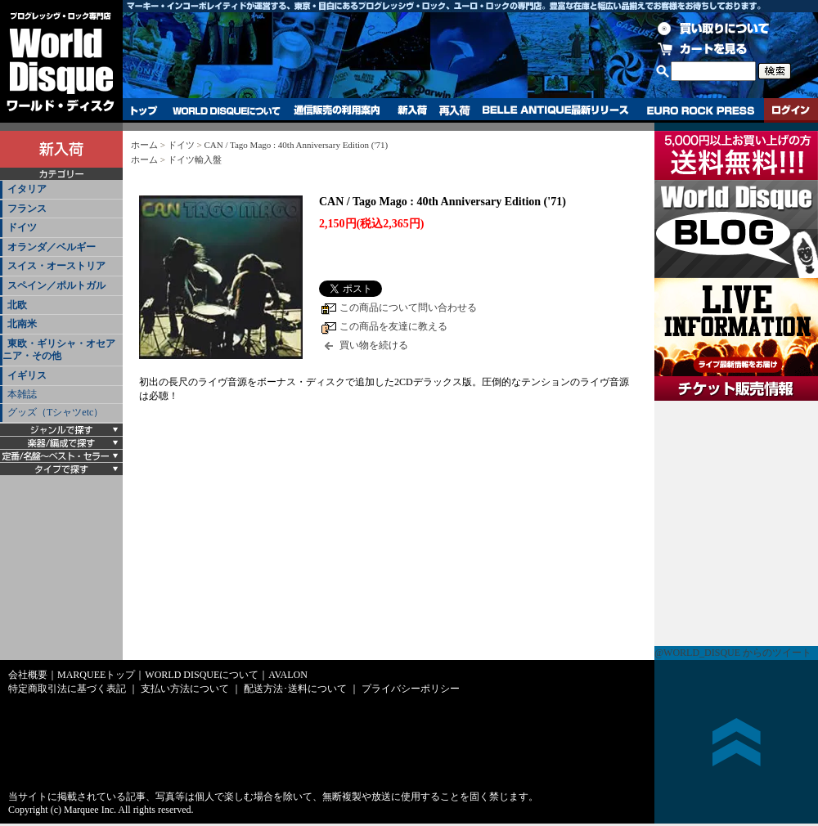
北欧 (17, 305)
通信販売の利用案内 (336, 110)
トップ (144, 110)
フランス (27, 208)
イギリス (27, 375)
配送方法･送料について (295, 688)
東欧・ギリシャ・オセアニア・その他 (58, 350)
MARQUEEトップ (96, 674)
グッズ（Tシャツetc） (55, 412)
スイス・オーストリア (56, 266)
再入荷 (455, 110)
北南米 (22, 324)
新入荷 (412, 110)
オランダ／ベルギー (51, 247)
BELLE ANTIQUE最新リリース (555, 110)
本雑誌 (22, 394)
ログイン (791, 110)
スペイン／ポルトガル (56, 285)
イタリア (27, 189)
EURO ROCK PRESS (700, 110)
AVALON (288, 674)
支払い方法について (185, 688)
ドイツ (22, 227)
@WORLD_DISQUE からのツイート (732, 652)
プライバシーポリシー (411, 688)
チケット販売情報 (736, 523)
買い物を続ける (373, 345)
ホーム (144, 145)
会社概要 (27, 674)
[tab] (61, 190)
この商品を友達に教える (393, 326)
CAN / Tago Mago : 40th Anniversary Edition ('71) (296, 145)
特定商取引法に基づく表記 (67, 688)
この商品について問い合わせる (408, 307)
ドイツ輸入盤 (195, 159)
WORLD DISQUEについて (226, 110)
